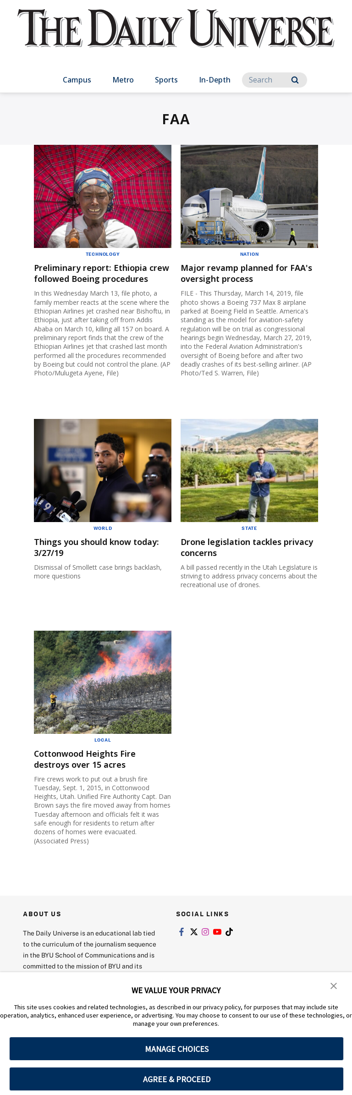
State (249, 539)
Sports (166, 80)
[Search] (275, 80)
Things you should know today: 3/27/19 (89, 558)
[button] (333, 985)
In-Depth (215, 80)
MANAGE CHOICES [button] (177, 1049)
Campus (77, 80)
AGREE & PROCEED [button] (176, 1079)
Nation (249, 254)
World (103, 539)
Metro (123, 80)
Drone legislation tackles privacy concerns (238, 558)
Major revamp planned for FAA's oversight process (241, 273)
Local (102, 751)
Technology (103, 254)
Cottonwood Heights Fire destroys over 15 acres (92, 769)
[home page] (175, 36)
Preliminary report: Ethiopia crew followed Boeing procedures (98, 278)
